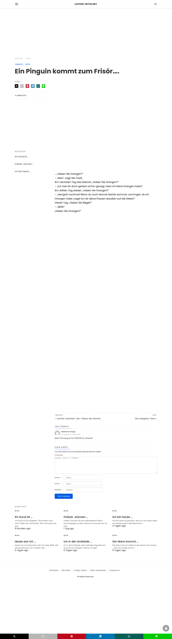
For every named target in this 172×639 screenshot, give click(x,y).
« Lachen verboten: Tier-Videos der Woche (78, 418)
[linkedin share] (33, 86)
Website (58, 493)
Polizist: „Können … (24, 164)
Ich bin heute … (23, 171)
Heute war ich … (25, 545)
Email (57, 487)
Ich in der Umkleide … (78, 545)
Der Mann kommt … (125, 545)
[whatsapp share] (38, 86)
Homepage (19, 59)
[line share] (43, 86)
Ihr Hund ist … (22, 156)
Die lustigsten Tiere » (146, 418)
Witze (28, 59)
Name (58, 481)
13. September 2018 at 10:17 (71, 434)
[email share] (22, 86)
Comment (59, 455)
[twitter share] (16, 86)
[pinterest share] (27, 86)
